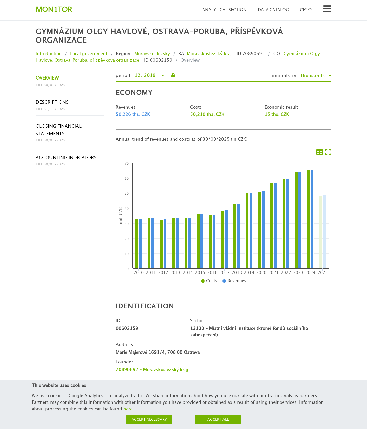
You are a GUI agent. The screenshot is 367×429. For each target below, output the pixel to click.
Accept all (218, 419)
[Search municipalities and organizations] (327, 10)
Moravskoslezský (152, 54)
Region (123, 54)
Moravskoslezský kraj (209, 54)
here (128, 409)
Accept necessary (149, 419)
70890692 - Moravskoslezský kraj (152, 370)
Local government (88, 54)
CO (276, 54)
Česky (306, 10)
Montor (54, 10)
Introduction (49, 54)
